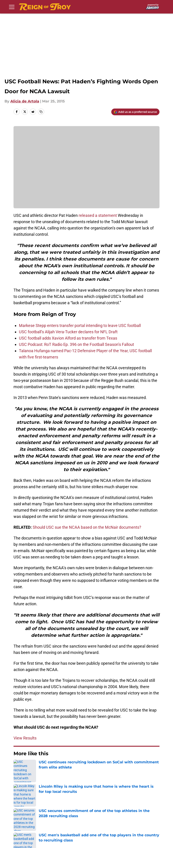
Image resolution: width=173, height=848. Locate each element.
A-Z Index (145, 807)
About (18, 798)
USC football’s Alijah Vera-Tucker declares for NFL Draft (68, 331)
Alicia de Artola (24, 101)
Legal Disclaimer (65, 807)
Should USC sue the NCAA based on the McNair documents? (87, 527)
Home (18, 767)
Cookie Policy (24, 807)
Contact (57, 798)
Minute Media (33, 827)
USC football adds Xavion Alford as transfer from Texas (68, 338)
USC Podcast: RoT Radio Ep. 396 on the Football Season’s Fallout (76, 344)
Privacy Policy (99, 798)
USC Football (38, 767)
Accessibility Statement (108, 807)
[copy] (41, 112)
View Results (25, 738)
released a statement (98, 215)
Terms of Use (148, 798)
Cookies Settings (28, 815)
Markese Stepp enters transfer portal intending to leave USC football (80, 325)
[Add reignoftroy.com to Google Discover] (135, 112)
